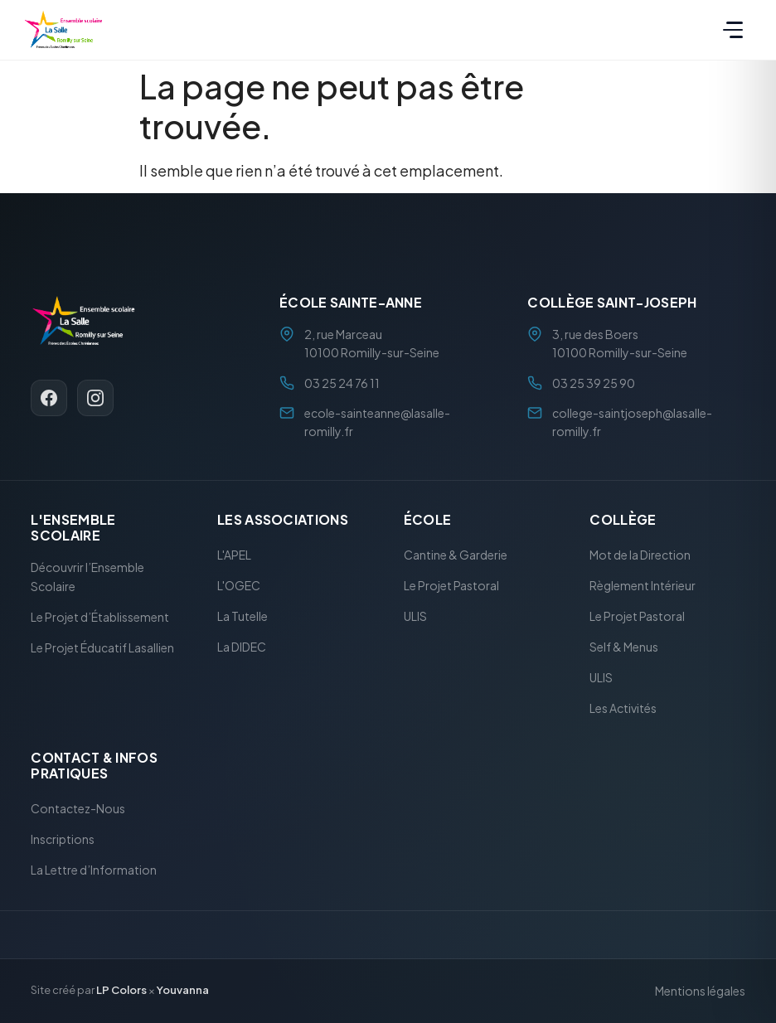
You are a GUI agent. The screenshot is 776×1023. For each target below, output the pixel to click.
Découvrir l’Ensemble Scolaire (87, 577)
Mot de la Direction (640, 555)
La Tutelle (242, 616)
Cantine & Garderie (455, 555)
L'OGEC (238, 586)
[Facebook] (49, 399)
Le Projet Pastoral (451, 586)
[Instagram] (95, 399)
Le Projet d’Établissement (100, 616)
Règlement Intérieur (642, 586)
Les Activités (623, 708)
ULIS (415, 616)
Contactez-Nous (78, 808)
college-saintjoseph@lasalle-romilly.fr (632, 422)
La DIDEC (241, 647)
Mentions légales (700, 990)
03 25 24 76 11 (342, 383)
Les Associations (282, 519)
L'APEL (234, 555)
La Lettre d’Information (94, 869)
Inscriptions (63, 838)
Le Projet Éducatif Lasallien (102, 647)
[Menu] (733, 30)
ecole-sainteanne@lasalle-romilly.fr (377, 422)
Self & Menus (623, 647)
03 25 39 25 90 (593, 383)
